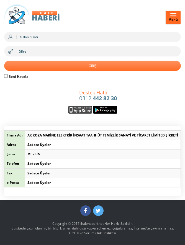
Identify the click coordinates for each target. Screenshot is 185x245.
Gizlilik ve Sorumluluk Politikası (92, 233)
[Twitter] (98, 210)
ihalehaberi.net (92, 223)
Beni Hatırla (16, 76)
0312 (98, 96)
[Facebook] (85, 210)
